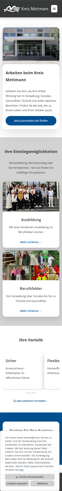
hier (21, 469)
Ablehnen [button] (42, 483)
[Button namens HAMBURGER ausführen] (54, 8)
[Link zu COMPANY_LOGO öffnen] (26, 8)
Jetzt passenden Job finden (31, 120)
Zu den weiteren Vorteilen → (31, 401)
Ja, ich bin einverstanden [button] (30, 476)
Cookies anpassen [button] (17, 483)
